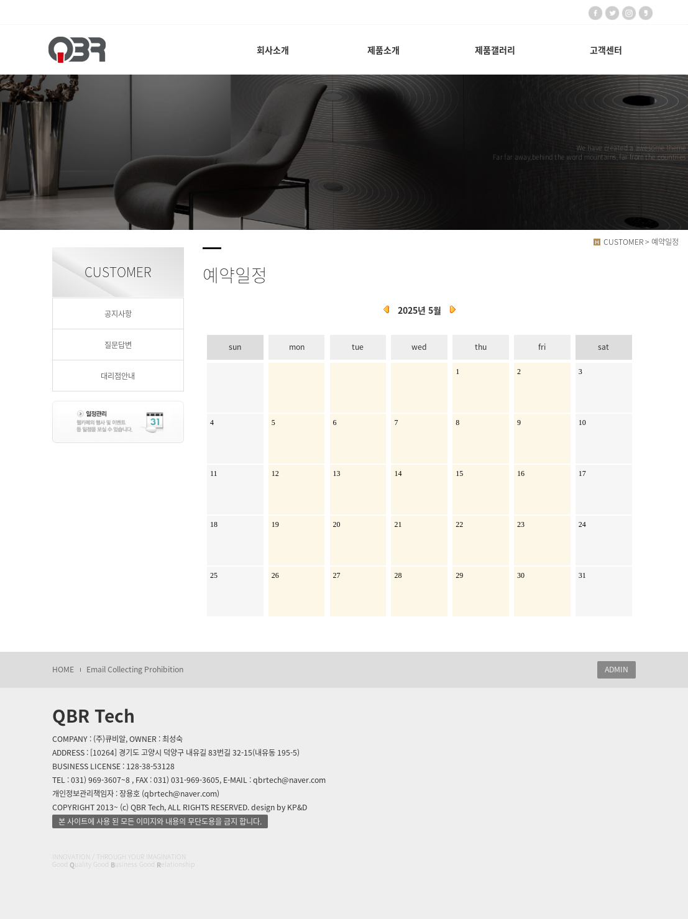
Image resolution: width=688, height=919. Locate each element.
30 (521, 575)
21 (397, 524)
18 (214, 524)
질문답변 (118, 344)
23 (521, 524)
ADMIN (616, 669)
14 (397, 473)
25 (214, 575)
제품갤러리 (495, 49)
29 (459, 575)
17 (582, 473)
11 (214, 473)
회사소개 (273, 49)
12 (275, 473)
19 (275, 524)
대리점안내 (118, 376)
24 (582, 524)
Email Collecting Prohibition (134, 669)
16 (521, 473)
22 (459, 524)
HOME (63, 669)
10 (582, 422)
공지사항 (118, 313)
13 (337, 473)
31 (582, 575)
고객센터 (606, 49)
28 (397, 575)
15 (459, 473)
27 (337, 575)
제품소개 (383, 49)
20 (337, 524)
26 (275, 575)
